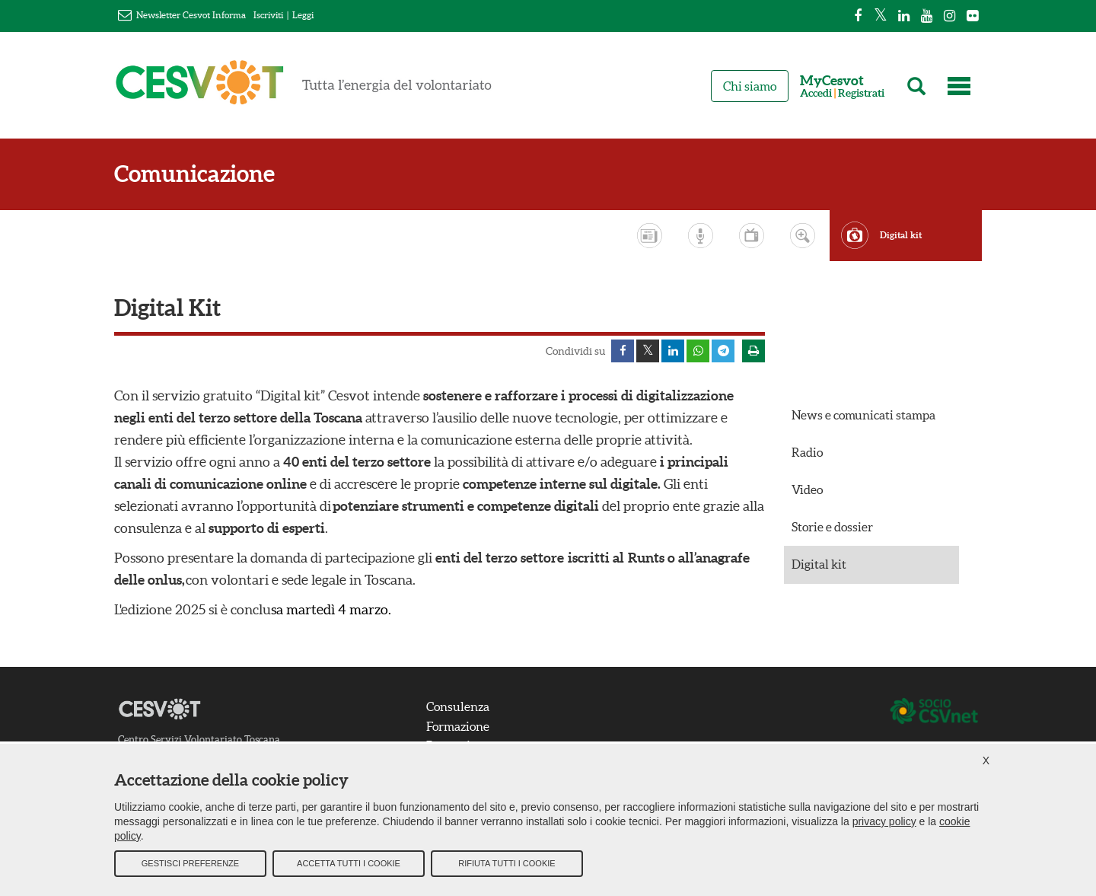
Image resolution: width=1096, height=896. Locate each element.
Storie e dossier (832, 527)
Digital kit (901, 235)
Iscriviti (268, 15)
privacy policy (884, 821)
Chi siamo (749, 86)
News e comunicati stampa (863, 415)
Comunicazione (194, 174)
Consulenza (457, 706)
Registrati (861, 93)
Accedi (816, 93)
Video (807, 489)
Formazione (457, 726)
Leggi (303, 15)
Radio (807, 452)
